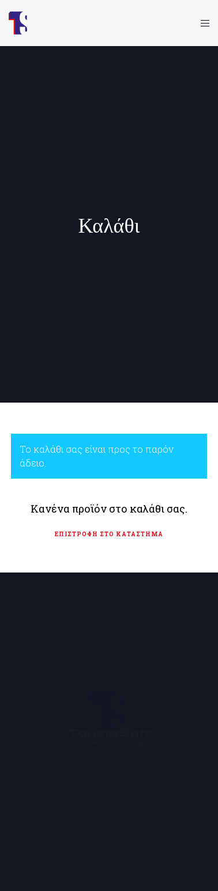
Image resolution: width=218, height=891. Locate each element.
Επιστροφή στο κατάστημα (109, 534)
